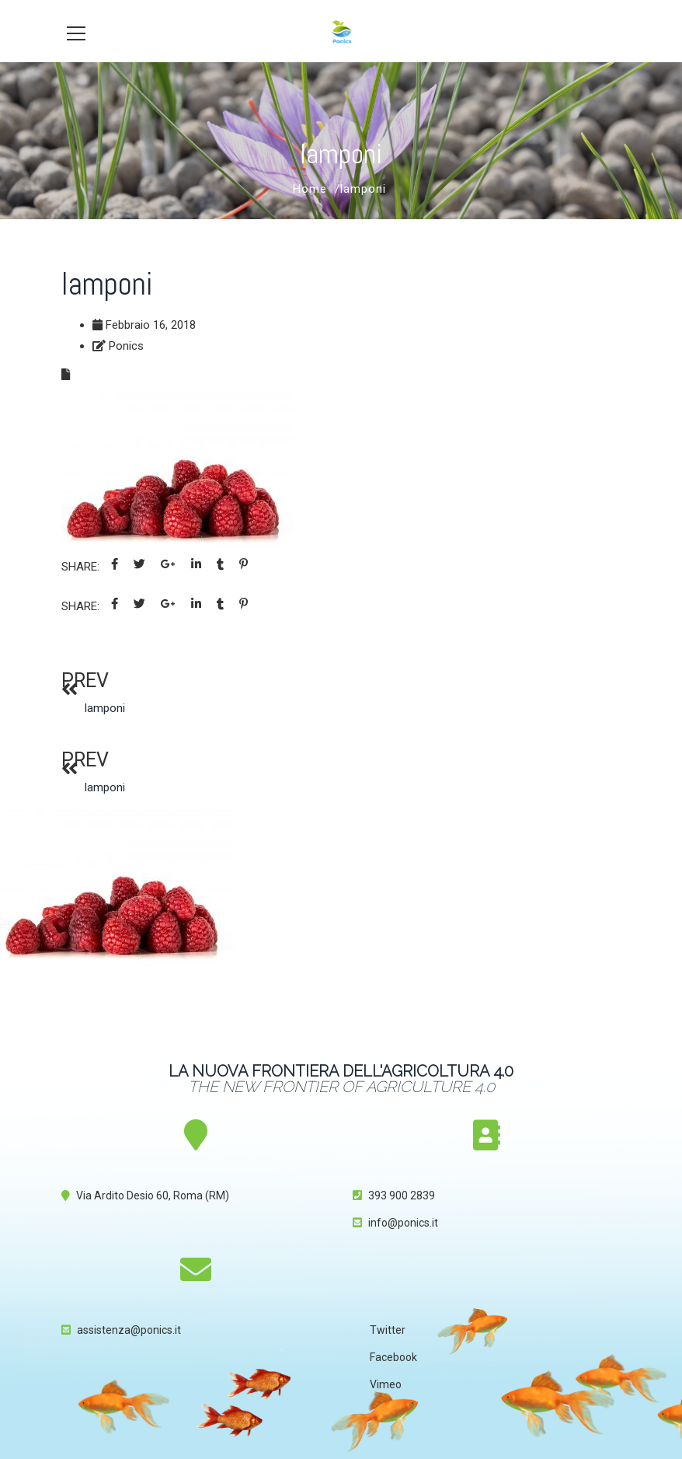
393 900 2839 (401, 1195)
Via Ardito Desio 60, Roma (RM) (152, 1195)
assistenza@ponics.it (129, 1330)
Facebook (393, 1357)
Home (310, 189)
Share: (80, 567)
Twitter (387, 1330)
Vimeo (386, 1384)
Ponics (126, 346)
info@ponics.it (403, 1222)
